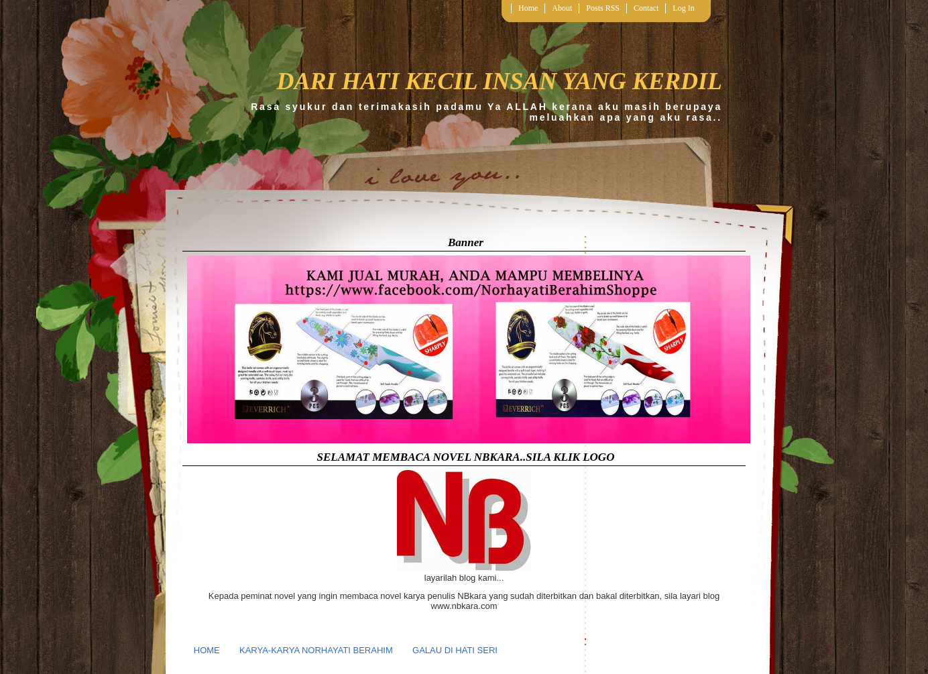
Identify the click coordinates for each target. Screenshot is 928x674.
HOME (207, 650)
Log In (683, 8)
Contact (646, 8)
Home (528, 8)
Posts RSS (603, 8)
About (562, 8)
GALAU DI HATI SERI (455, 650)
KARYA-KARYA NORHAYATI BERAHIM (316, 650)
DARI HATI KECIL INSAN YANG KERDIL (499, 81)
